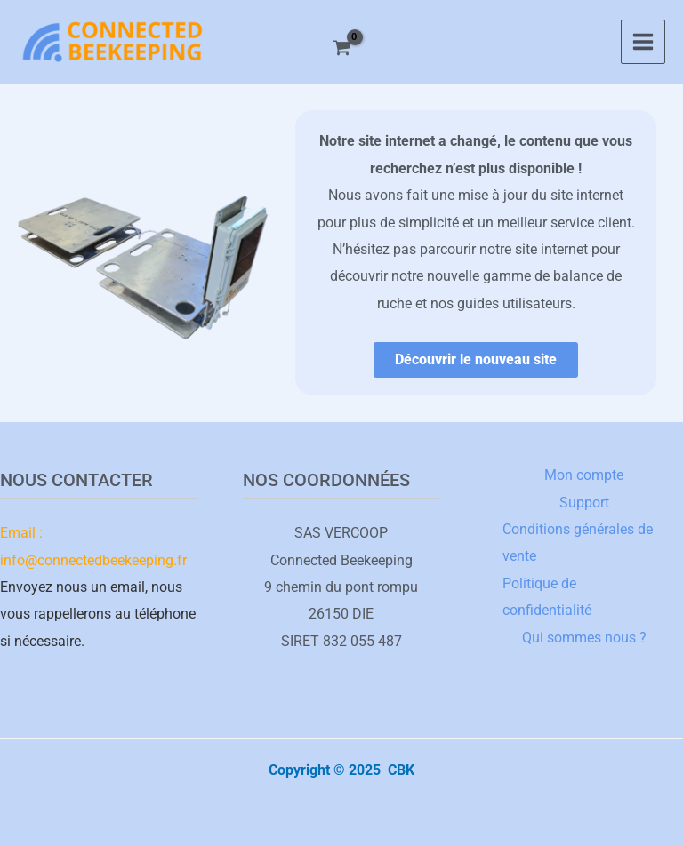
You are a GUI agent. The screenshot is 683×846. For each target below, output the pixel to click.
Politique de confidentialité (546, 597)
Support (584, 502)
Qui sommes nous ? (584, 637)
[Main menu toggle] (643, 42)
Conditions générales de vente (577, 542)
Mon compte (583, 475)
